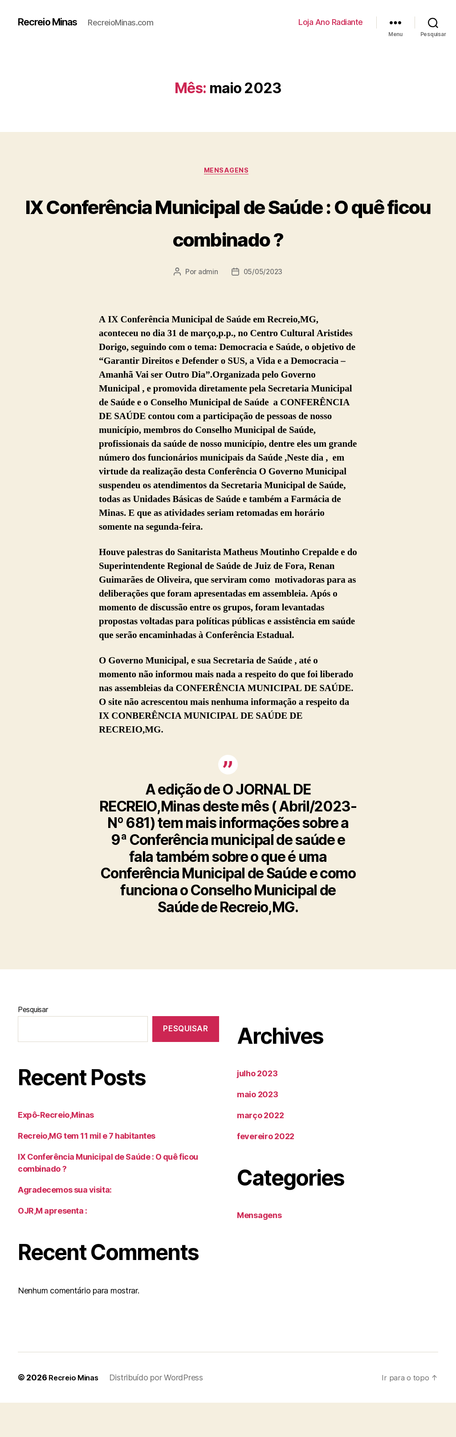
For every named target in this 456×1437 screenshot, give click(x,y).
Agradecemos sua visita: (65, 1224)
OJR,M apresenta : (52, 1245)
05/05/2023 (262, 306)
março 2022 (260, 1149)
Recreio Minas (52, 22)
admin (207, 306)
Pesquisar (33, 1043)
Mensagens (228, 172)
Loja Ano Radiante (330, 22)
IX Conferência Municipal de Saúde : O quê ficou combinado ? (228, 238)
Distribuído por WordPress (161, 1411)
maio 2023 (257, 1128)
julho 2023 (257, 1107)
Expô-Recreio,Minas (56, 1149)
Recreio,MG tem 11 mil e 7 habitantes (86, 1170)
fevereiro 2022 (265, 1170)
